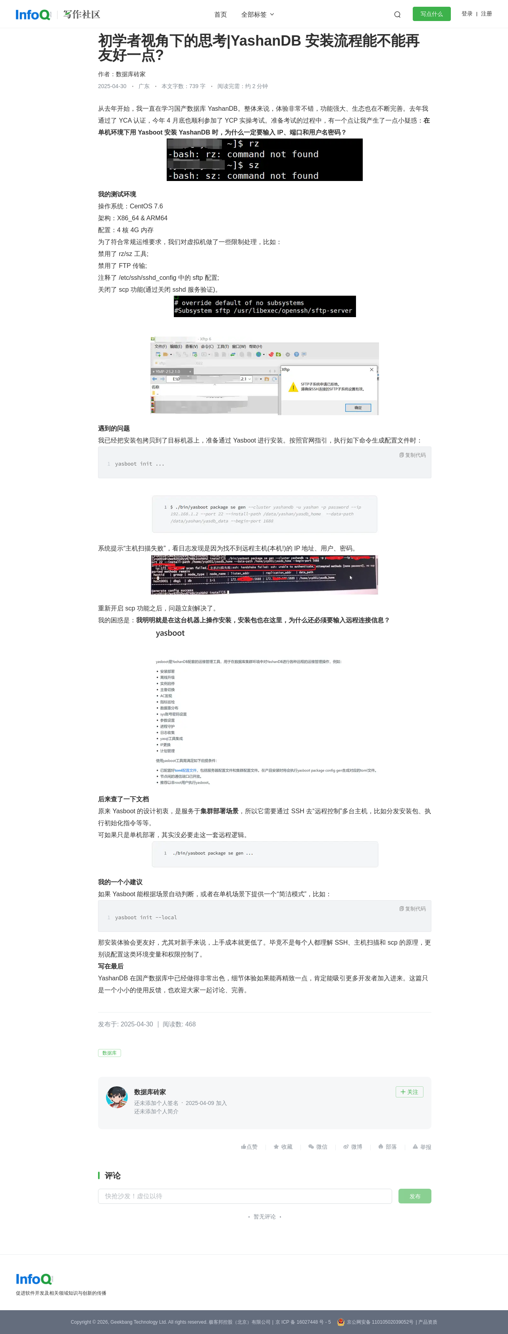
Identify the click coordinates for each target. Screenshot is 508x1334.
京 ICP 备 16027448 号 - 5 (303, 1322)
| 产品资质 (426, 1322)
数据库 (109, 1053)
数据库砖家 (131, 74)
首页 (220, 14)
